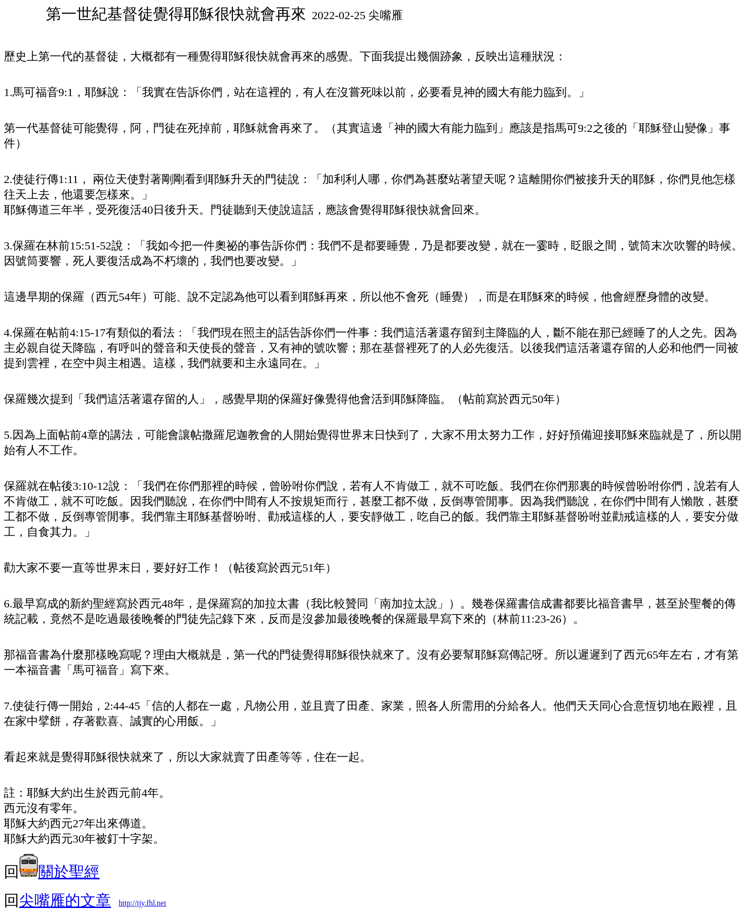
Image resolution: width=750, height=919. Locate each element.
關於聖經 (59, 871)
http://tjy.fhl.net (142, 903)
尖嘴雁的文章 (65, 900)
